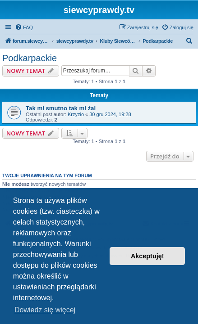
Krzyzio (76, 114)
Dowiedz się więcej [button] (44, 310)
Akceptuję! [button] (147, 256)
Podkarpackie (29, 58)
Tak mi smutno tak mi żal (61, 108)
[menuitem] (24, 27)
